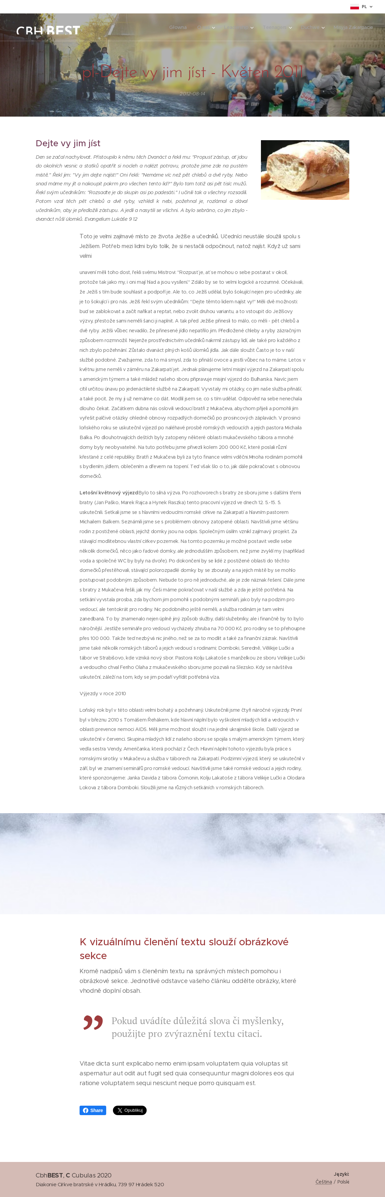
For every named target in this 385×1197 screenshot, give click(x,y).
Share (93, 1110)
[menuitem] (177, 27)
